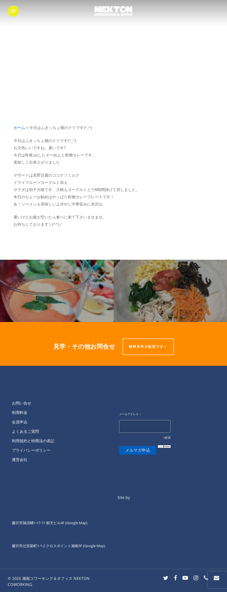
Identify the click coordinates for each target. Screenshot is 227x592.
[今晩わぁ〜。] (170, 291)
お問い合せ (21, 403)
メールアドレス (130, 414)
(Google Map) (94, 545)
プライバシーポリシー (31, 450)
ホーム (19, 127)
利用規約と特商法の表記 (33, 440)
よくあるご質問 (25, 431)
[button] (13, 11)
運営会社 (19, 459)
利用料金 (19, 412)
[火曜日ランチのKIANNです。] (57, 291)
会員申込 (19, 421)
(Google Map (75, 522)
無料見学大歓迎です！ (148, 346)
